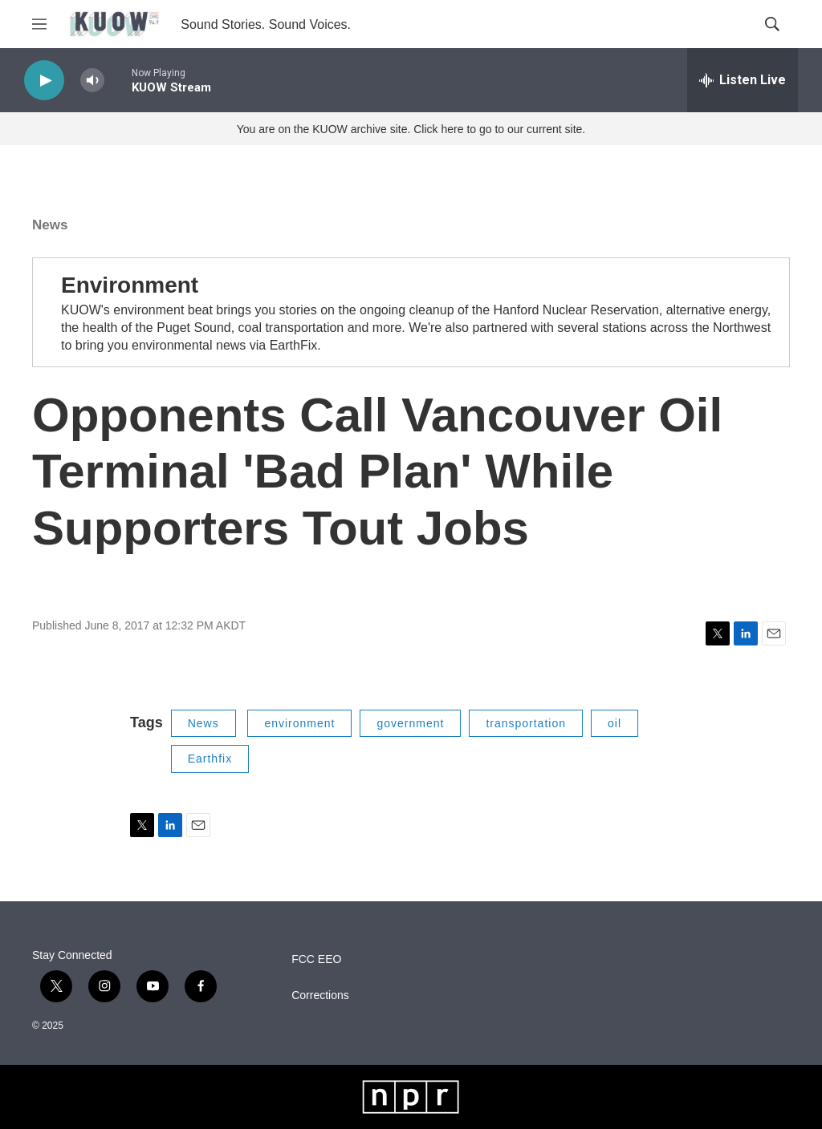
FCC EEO (316, 959)
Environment (129, 285)
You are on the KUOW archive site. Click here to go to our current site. (411, 129)
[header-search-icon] (772, 24)
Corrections (320, 995)
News (49, 225)
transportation (526, 723)
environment (299, 723)
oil (614, 723)
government (410, 723)
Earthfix (210, 758)
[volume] (92, 81)
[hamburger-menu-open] (39, 24)
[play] (44, 80)
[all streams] (742, 80)
